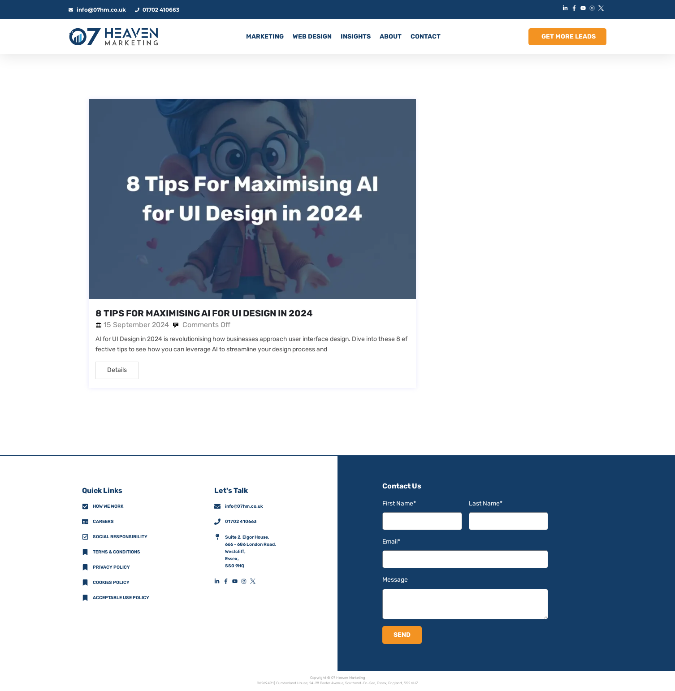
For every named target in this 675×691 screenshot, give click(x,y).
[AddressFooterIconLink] (217, 537)
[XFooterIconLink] (254, 581)
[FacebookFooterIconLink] (227, 581)
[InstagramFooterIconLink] (245, 581)
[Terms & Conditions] (85, 552)
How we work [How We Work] (108, 506)
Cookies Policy (111, 582)
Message (395, 579)
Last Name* (485, 503)
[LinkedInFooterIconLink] (218, 581)
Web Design (312, 36)
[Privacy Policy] (85, 567)
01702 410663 (240, 521)
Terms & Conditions (116, 552)
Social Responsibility (120, 537)
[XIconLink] (601, 8)
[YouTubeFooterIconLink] (236, 581)
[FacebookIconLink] (575, 8)
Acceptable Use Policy (121, 597)
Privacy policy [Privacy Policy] (111, 567)
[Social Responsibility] (85, 537)
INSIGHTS (356, 36)
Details (117, 370)
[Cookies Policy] (85, 582)
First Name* (399, 503)
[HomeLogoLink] (113, 37)
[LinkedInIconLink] (566, 8)
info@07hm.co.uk (244, 506)
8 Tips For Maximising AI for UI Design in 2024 (204, 313)
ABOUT (391, 36)
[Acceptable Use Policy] (85, 598)
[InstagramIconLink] (592, 8)
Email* (391, 541)
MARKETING (265, 36)
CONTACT (426, 36)
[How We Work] (85, 506)
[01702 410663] (217, 521)
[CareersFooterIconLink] (85, 521)
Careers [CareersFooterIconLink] (103, 521)
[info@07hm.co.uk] (217, 506)
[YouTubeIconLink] (584, 8)
